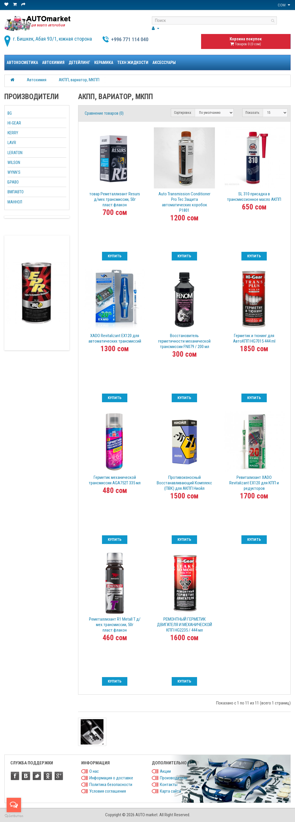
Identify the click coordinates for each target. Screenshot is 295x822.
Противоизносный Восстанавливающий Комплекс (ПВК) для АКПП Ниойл (184, 483)
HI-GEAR (14, 123)
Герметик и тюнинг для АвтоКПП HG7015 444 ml (254, 338)
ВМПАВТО (15, 192)
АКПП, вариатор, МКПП (79, 79)
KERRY (12, 133)
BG (9, 113)
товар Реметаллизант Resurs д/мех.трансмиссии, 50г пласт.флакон (114, 199)
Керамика (103, 62)
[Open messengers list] (14, 805)
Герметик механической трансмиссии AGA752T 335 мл (115, 480)
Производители (173, 778)
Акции (165, 771)
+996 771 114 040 (129, 39)
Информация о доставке (111, 778)
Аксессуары (164, 62)
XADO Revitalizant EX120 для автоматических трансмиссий (114, 338)
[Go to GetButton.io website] (14, 816)
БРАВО (13, 182)
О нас (94, 771)
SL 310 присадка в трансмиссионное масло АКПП (254, 196)
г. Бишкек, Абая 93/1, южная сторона (52, 39)
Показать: (252, 113)
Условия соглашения (107, 791)
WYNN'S (13, 172)
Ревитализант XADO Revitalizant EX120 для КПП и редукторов (254, 483)
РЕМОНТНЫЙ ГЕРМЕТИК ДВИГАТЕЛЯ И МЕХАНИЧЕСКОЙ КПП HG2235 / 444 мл (184, 625)
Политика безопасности (110, 784)
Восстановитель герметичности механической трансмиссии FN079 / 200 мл (184, 341)
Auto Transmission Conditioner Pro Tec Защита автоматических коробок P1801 (184, 202)
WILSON (13, 162)
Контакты (168, 784)
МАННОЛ (14, 202)
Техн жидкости (132, 62)
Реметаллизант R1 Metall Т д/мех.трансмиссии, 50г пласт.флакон (115, 625)
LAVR (11, 142)
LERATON (14, 152)
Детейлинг (79, 62)
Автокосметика (22, 62)
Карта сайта (170, 791)
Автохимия (53, 62)
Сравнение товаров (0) (104, 113)
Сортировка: (183, 113)
